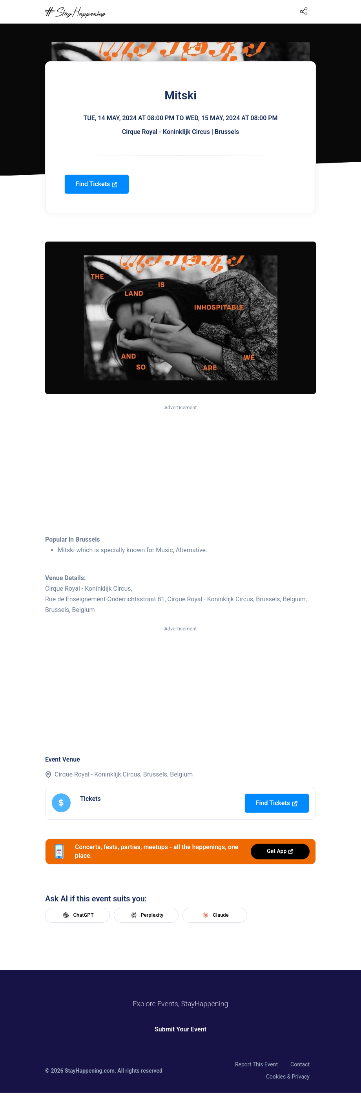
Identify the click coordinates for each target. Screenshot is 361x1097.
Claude (214, 915)
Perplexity (146, 915)
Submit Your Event (180, 1029)
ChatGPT (77, 915)
